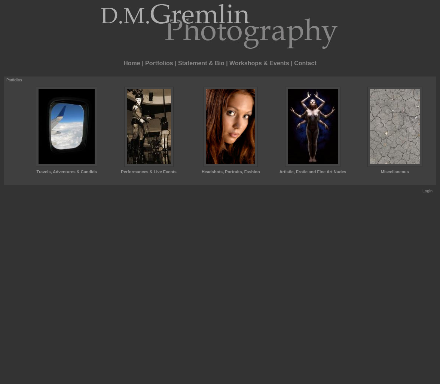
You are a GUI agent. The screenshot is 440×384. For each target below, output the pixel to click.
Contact (305, 63)
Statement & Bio (201, 63)
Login (427, 191)
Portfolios (159, 63)
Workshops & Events (259, 63)
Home (131, 63)
